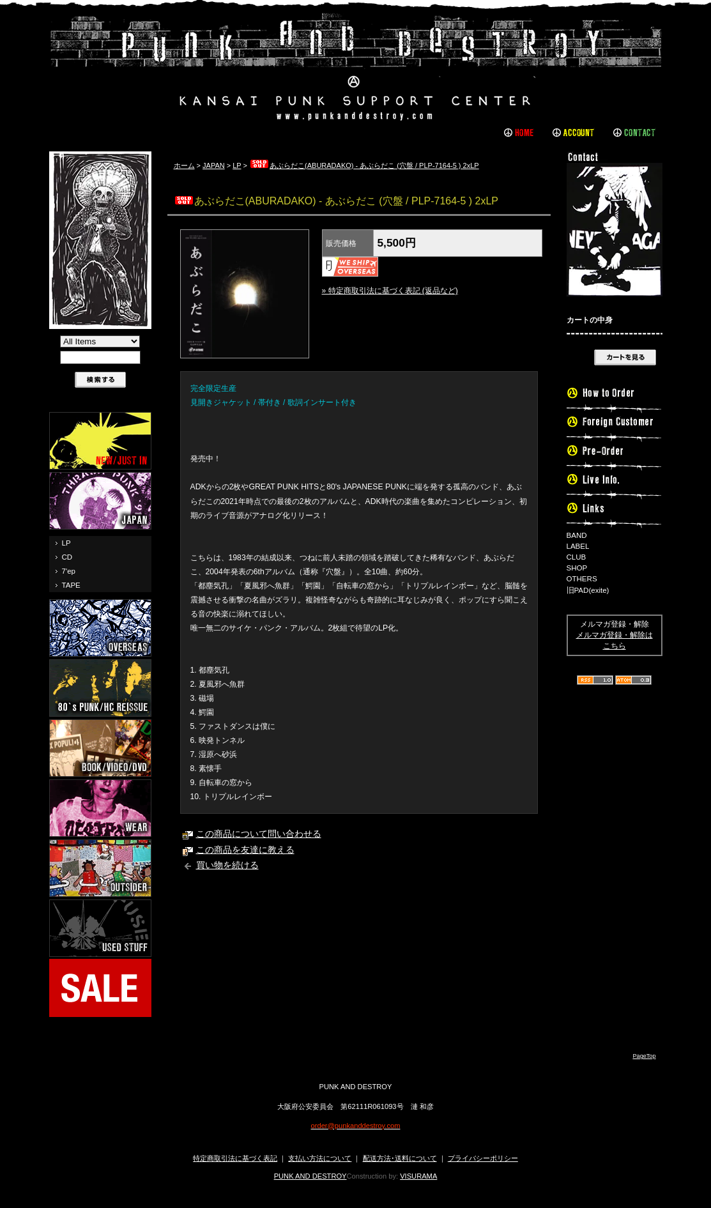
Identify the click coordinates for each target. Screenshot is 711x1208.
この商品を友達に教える (245, 850)
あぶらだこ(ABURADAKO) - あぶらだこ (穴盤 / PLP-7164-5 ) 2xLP (364, 165)
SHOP (577, 568)
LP (66, 543)
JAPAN (214, 165)
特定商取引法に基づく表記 (235, 1158)
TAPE (71, 585)
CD (67, 557)
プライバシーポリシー (483, 1158)
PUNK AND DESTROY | (355, 67)
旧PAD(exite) (588, 590)
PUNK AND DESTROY (310, 1176)
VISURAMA (418, 1176)
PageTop (643, 1056)
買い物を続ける (227, 865)
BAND (577, 535)
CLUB (576, 557)
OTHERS (582, 579)
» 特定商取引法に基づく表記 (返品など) (390, 290)
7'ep (68, 571)
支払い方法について (319, 1158)
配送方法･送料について (400, 1158)
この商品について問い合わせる (258, 834)
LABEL (578, 546)
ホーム (184, 165)
